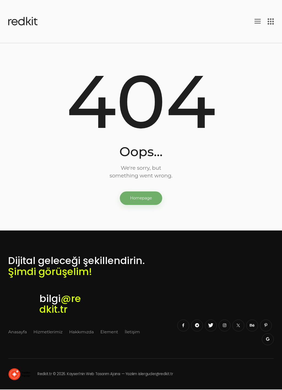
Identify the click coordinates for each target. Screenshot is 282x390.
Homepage (141, 198)
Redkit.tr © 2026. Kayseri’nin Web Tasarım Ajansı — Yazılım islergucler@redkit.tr (94, 374)
